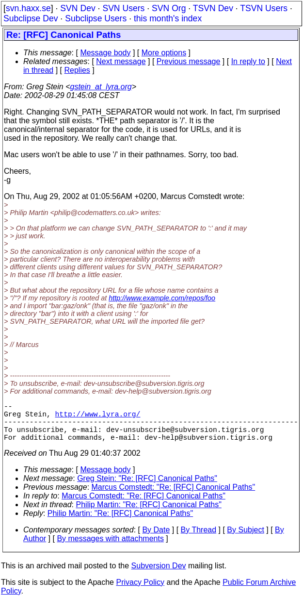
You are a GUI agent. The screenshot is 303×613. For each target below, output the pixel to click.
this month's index (168, 18)
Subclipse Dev (30, 18)
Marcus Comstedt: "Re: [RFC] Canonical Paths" (173, 497)
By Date (156, 539)
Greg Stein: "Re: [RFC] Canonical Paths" (147, 488)
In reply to (248, 61)
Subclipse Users (96, 18)
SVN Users (123, 8)
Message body (105, 53)
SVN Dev (77, 8)
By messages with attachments (110, 548)
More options (164, 53)
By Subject (245, 539)
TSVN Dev (213, 8)
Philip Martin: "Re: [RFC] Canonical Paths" (149, 514)
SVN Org (169, 8)
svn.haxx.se (28, 8)
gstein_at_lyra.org (101, 87)
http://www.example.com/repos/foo (162, 298)
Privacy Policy (140, 592)
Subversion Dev (158, 575)
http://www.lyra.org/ (98, 417)
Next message (120, 61)
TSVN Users (263, 8)
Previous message (189, 61)
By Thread (199, 539)
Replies (77, 70)
